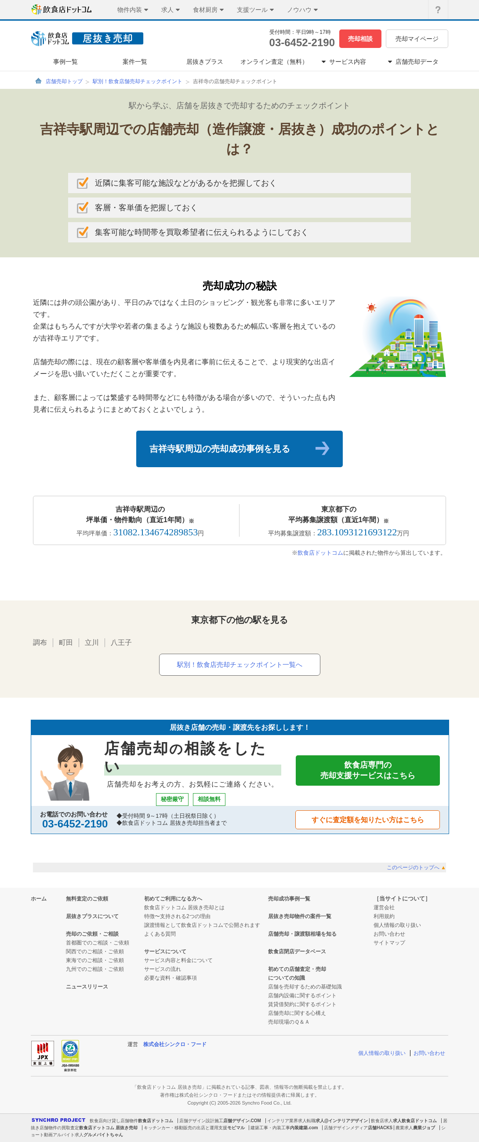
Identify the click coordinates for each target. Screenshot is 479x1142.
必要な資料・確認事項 (170, 978)
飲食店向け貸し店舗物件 (114, 1120)
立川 (92, 642)
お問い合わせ (389, 934)
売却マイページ (417, 38)
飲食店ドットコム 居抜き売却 (108, 1127)
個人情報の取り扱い (397, 925)
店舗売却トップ (64, 81)
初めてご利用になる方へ (173, 899)
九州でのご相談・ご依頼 (95, 969)
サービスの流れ (162, 969)
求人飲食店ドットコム (415, 1120)
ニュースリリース (87, 987)
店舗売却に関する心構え (297, 1013)
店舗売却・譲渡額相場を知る (302, 934)
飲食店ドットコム (320, 552)
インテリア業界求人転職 (291, 1120)
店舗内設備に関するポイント (302, 995)
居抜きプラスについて (92, 916)
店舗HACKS (380, 1127)
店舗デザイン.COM (242, 1120)
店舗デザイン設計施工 (201, 1120)
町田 (66, 642)
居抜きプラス (204, 61)
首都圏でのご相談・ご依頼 (97, 943)
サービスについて (165, 951)
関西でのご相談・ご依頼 (95, 951)
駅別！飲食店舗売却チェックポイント (137, 81)
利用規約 (384, 916)
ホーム (39, 899)
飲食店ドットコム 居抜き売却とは (184, 907)
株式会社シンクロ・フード (175, 1044)
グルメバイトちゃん (103, 1134)
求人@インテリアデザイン (342, 1120)
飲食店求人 (382, 1120)
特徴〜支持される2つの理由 (177, 916)
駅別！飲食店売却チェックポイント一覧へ (239, 664)
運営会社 (384, 907)
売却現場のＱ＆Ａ (289, 1022)
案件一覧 (135, 61)
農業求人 (404, 1127)
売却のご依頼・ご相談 (92, 934)
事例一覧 (65, 61)
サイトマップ (389, 943)
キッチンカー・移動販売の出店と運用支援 (185, 1127)
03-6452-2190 (302, 42)
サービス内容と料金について (178, 960)
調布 (40, 642)
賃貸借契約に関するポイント (302, 1004)
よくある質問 (160, 934)
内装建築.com (304, 1127)
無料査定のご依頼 (87, 899)
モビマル (236, 1127)
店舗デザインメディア (346, 1127)
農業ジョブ (424, 1127)
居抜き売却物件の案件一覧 (299, 916)
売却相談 (360, 38)
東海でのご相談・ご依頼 (95, 960)
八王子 (121, 642)
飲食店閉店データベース (297, 951)
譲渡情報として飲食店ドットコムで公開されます (202, 925)
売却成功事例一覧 (289, 899)
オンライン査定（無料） (274, 61)
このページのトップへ (416, 867)
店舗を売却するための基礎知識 (305, 987)
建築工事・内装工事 (270, 1127)
